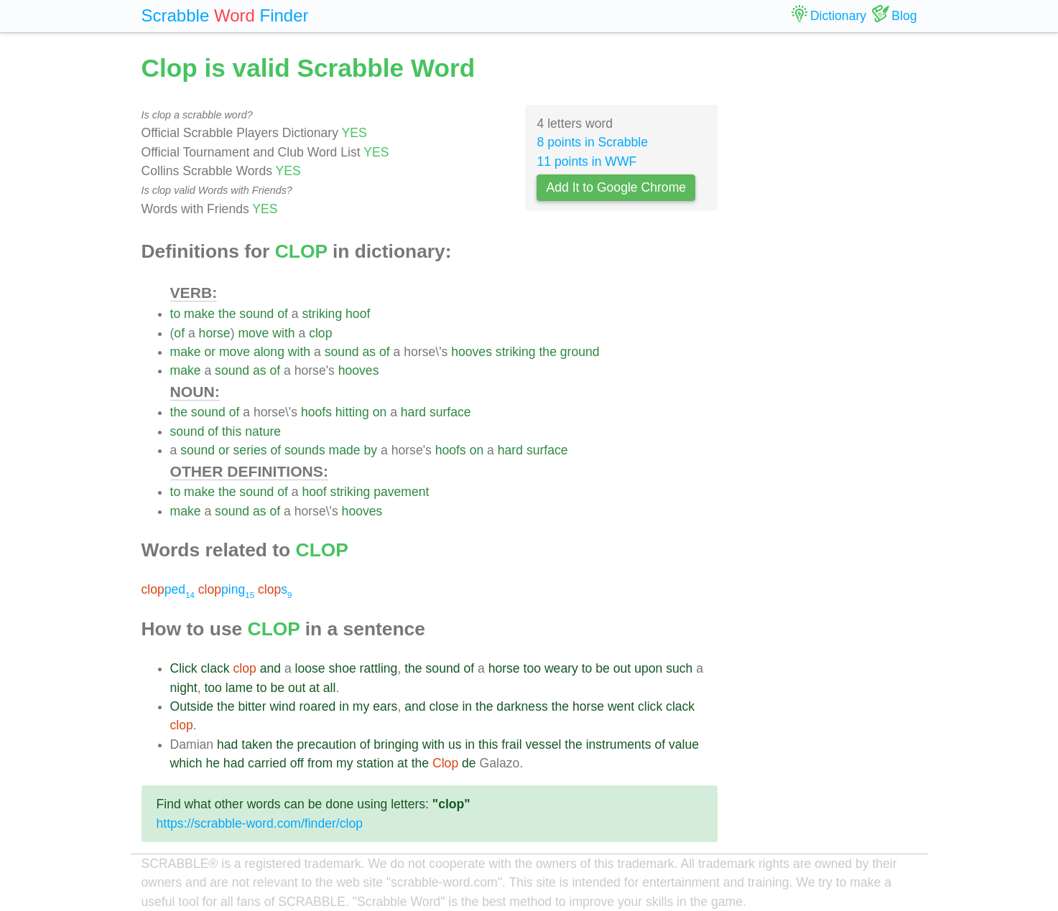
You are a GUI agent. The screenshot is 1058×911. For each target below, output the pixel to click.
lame (239, 688)
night (184, 688)
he (212, 763)
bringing (396, 744)
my (361, 706)
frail (511, 744)
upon (648, 668)
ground (580, 352)
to (175, 314)
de (469, 763)
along (269, 352)
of (282, 314)
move (253, 333)
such (679, 668)
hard (413, 412)
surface (450, 412)
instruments (618, 744)
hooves (471, 352)
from (320, 763)
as (369, 352)
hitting (352, 412)
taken (256, 744)
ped (168, 589)
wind (282, 706)
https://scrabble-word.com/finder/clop (260, 823)
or (209, 352)
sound (256, 314)
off (297, 763)
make (199, 314)
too (532, 668)
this (231, 431)
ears (385, 706)
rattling (379, 668)
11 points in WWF (586, 161)
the (227, 314)
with (283, 333)
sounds (304, 450)
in (344, 706)
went (621, 706)
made (345, 450)
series (250, 450)
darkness (521, 706)
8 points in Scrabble (592, 142)
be (602, 668)
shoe (342, 668)
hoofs (316, 412)
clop (320, 333)
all (329, 688)
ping (226, 589)
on (380, 412)
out (622, 668)
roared (317, 706)
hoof (357, 314)
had (227, 744)
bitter (252, 706)
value (684, 744)
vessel (544, 744)
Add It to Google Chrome (616, 187)
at (314, 688)
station (375, 763)
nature (263, 431)
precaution (326, 744)
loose (310, 668)
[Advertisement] (828, 265)
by (371, 450)
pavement (401, 492)
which (186, 763)
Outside (192, 706)
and (270, 668)
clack (215, 668)
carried (267, 763)
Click (184, 668)
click (650, 706)
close (443, 706)
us (455, 744)
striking (322, 314)
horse (215, 333)
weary (561, 668)
